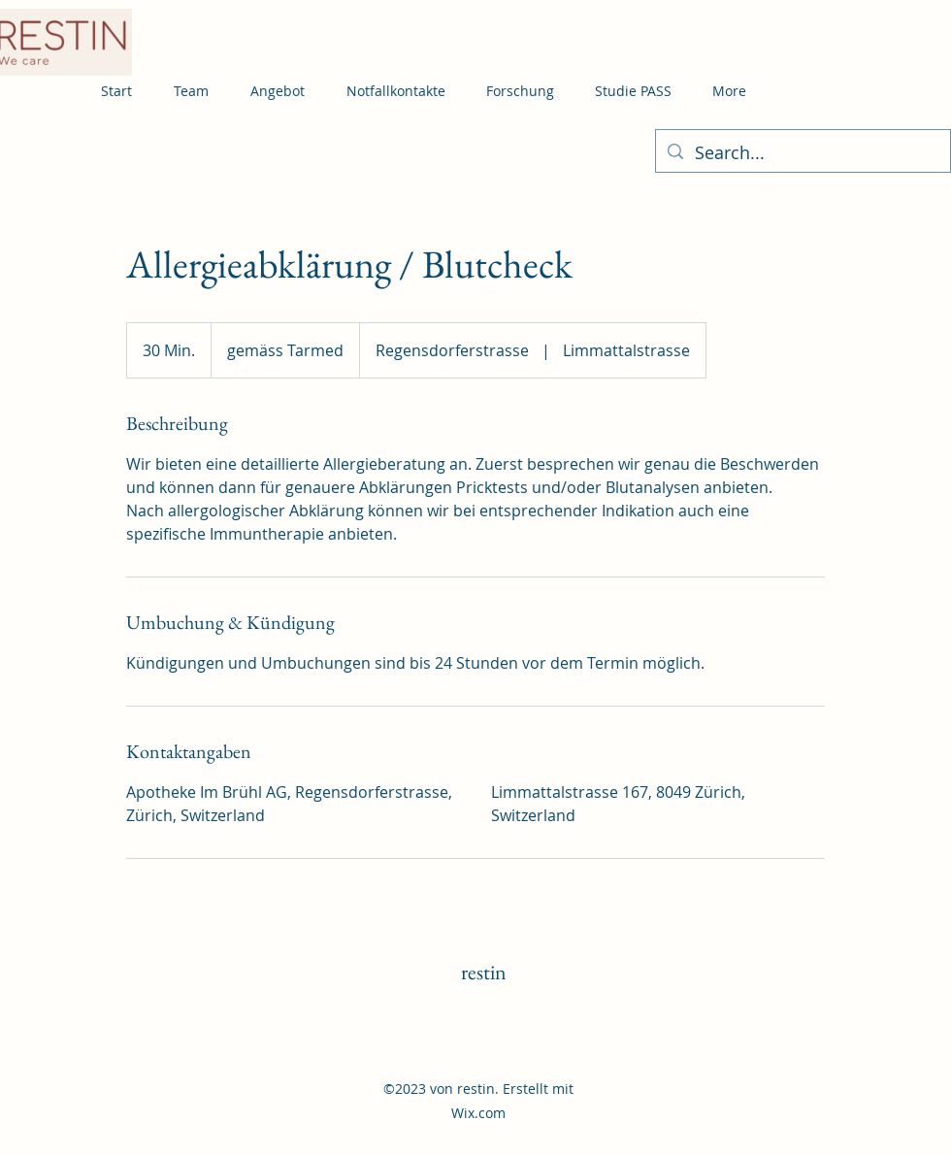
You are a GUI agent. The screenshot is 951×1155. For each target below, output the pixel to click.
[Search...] (802, 153)
